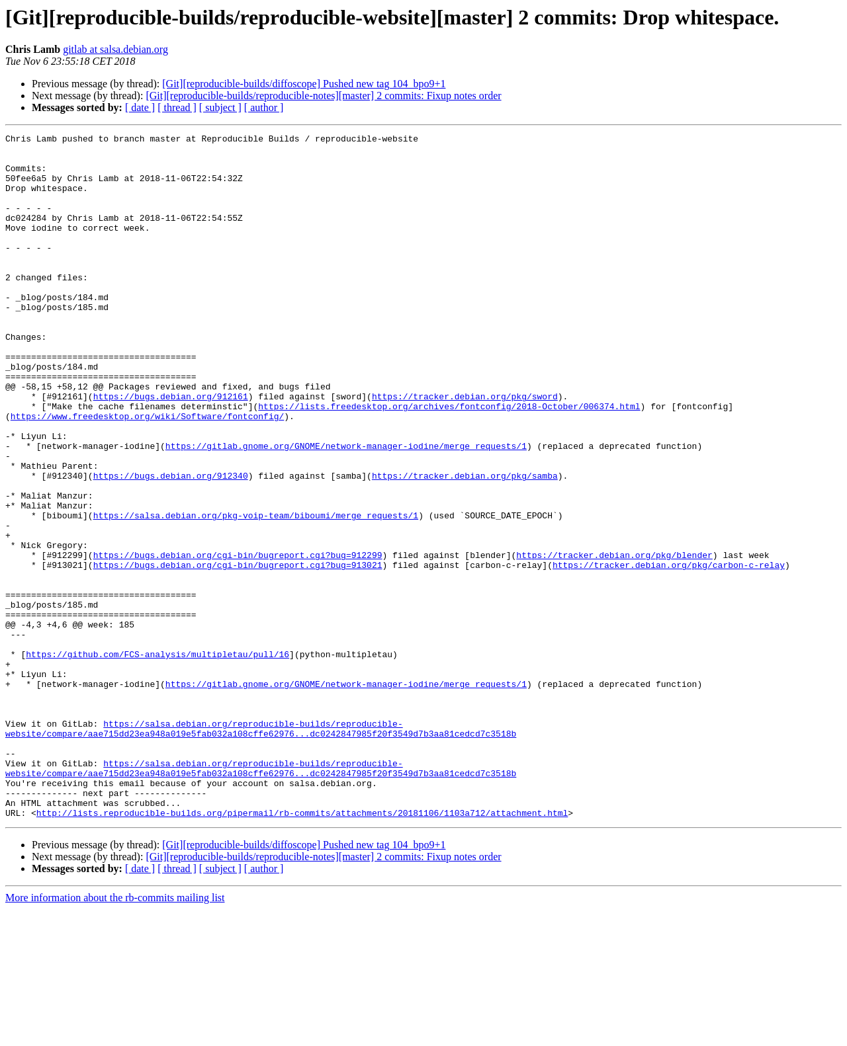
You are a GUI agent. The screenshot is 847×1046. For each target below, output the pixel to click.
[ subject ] (220, 107)
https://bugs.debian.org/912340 (170, 545)
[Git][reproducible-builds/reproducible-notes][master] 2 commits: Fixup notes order (323, 95)
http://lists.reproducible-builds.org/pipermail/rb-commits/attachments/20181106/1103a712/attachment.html (302, 949)
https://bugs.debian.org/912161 (170, 450)
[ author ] (264, 107)
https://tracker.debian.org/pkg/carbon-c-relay (669, 652)
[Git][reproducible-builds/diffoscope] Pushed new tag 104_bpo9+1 (303, 83)
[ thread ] (177, 107)
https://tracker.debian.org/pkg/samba (465, 545)
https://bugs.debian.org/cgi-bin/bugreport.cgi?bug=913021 (237, 652)
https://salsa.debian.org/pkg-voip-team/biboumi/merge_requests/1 (255, 592)
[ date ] (140, 107)
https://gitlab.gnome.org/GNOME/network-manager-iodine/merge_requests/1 (346, 509)
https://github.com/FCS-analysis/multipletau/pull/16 (157, 759)
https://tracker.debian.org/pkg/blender (614, 640)
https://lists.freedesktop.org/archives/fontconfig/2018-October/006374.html (449, 461)
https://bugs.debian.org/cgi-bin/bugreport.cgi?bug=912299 (237, 640)
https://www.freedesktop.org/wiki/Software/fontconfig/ (147, 473)
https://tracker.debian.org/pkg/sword (465, 450)
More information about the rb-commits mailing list (115, 1034)
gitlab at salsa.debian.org (115, 49)
